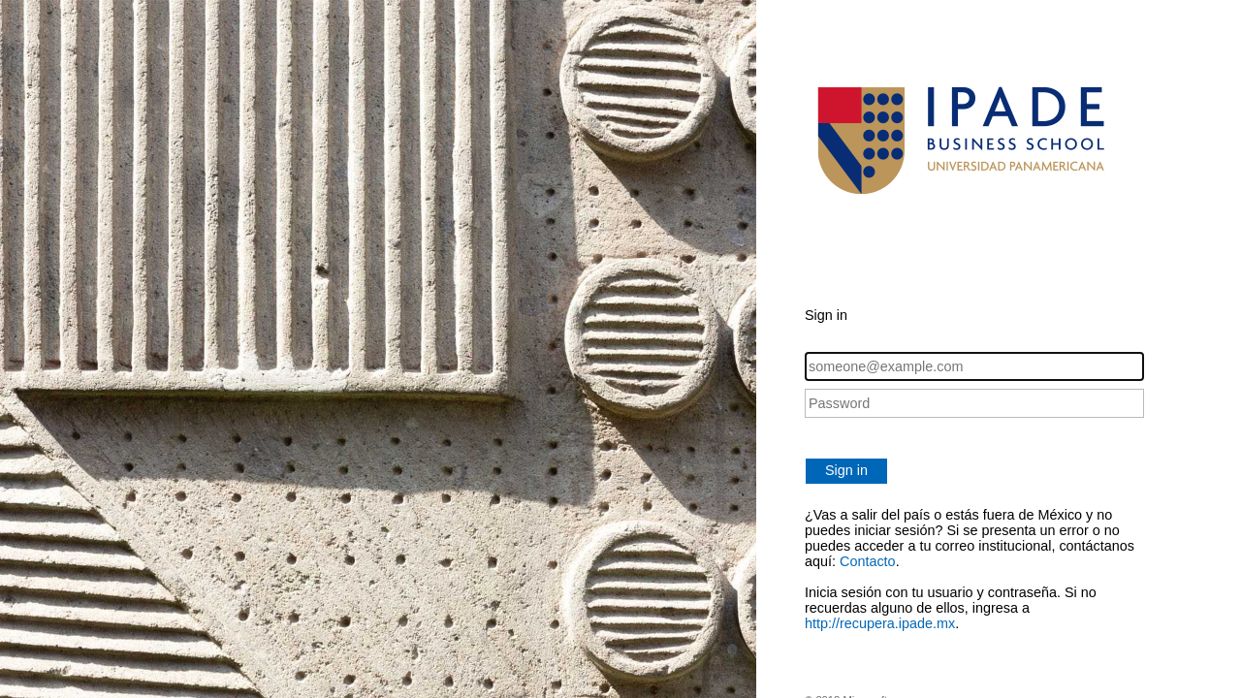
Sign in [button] (846, 470)
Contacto (868, 561)
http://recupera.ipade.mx (880, 623)
